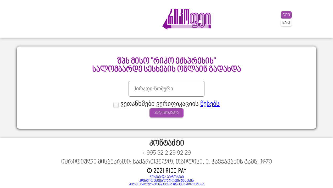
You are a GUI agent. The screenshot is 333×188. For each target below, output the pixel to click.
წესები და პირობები (292, 171)
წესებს (191, 113)
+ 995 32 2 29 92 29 (38, 175)
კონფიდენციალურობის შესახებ (282, 175)
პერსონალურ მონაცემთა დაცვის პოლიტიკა (271, 178)
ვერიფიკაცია (166, 124)
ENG (280, 20)
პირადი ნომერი (149, 94)
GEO (280, 12)
